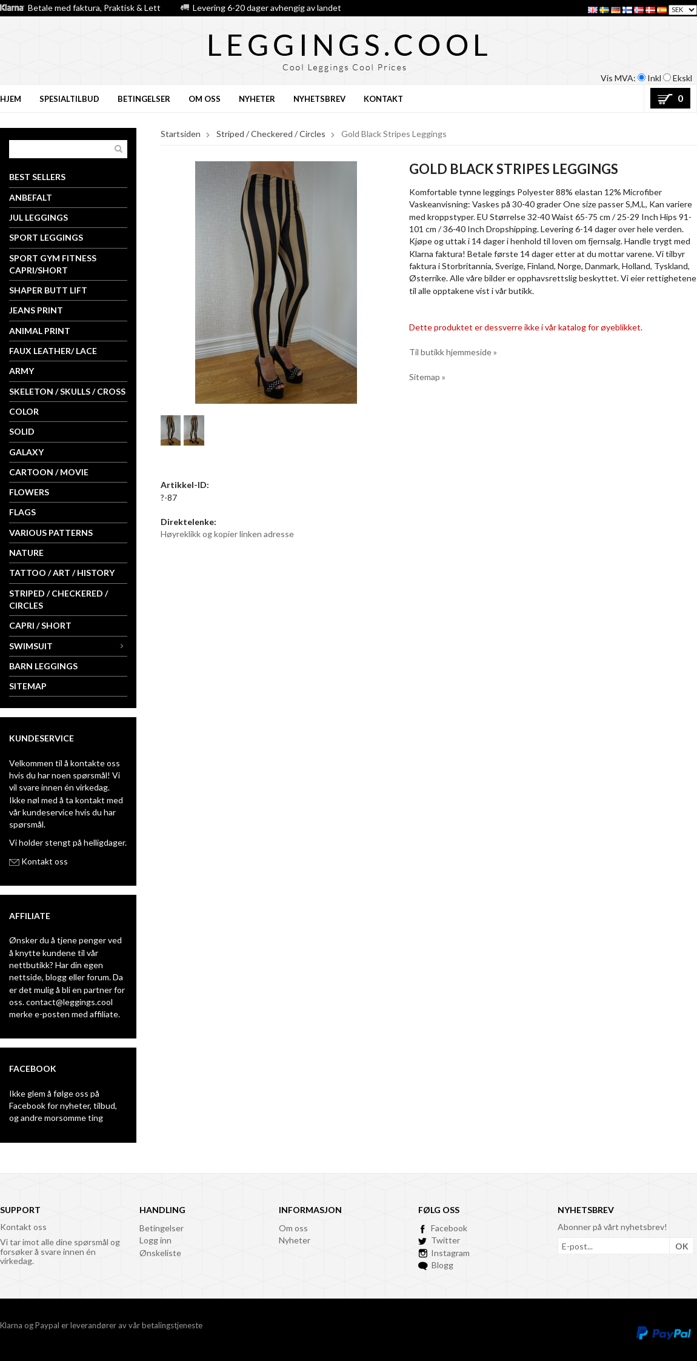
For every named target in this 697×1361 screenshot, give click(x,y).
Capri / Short (40, 625)
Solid (22, 431)
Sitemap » (427, 377)
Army (21, 371)
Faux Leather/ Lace (53, 351)
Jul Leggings (38, 217)
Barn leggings (43, 666)
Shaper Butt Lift (48, 290)
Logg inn (155, 1240)
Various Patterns (51, 532)
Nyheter (294, 1240)
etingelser (164, 1228)
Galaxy (26, 452)
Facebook (27, 1105)
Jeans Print (36, 310)
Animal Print (39, 331)
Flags (22, 512)
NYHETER (257, 99)
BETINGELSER (144, 99)
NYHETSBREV (319, 99)
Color (24, 411)
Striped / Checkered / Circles (58, 599)
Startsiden (181, 134)
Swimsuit (68, 646)
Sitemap (28, 686)
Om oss (293, 1228)
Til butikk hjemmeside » (453, 352)
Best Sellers (37, 177)
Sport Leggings (46, 237)
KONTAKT (383, 99)
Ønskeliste (160, 1253)
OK (682, 1246)
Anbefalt (30, 197)
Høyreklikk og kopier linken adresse (227, 534)
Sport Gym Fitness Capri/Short (52, 264)
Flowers (29, 492)
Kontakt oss (44, 861)
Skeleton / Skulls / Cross (67, 391)
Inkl (654, 78)
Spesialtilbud (69, 99)
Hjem (10, 99)
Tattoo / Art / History (62, 572)
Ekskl (682, 78)
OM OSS (204, 99)
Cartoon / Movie (48, 472)
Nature (26, 552)
